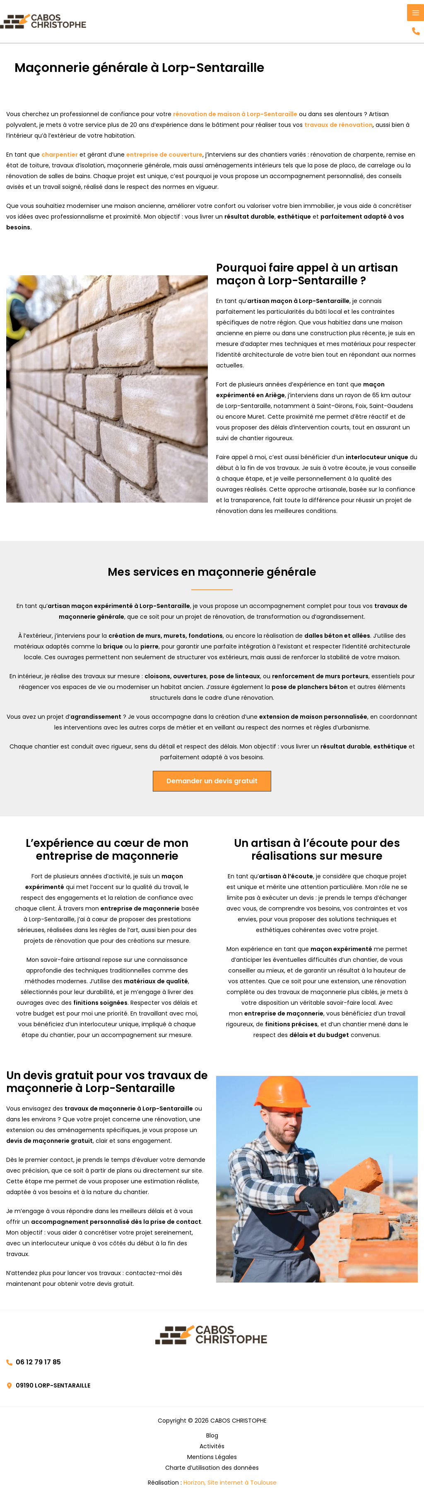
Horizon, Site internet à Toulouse (230, 1484)
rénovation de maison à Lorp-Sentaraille (235, 116)
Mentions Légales (212, 1458)
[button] (415, 31)
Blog (212, 1437)
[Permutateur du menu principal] (415, 12)
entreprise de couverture (164, 156)
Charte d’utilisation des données (212, 1469)
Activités (212, 1448)
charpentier (59, 156)
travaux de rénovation (338, 126)
